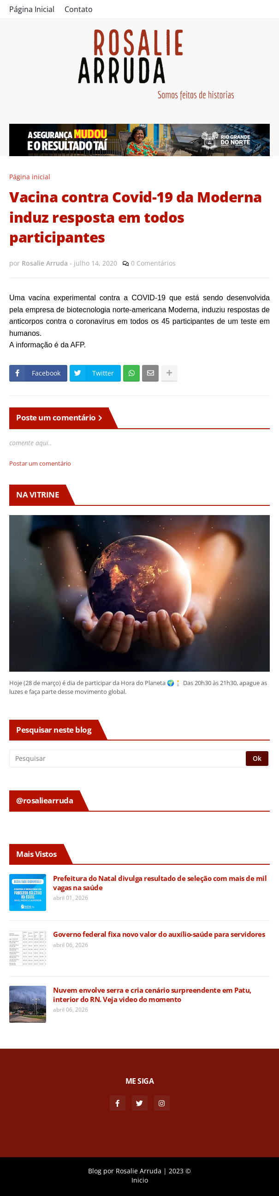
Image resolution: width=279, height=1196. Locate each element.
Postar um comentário (40, 463)
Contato (79, 9)
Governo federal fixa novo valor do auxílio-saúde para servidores (159, 934)
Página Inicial (31, 9)
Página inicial (29, 176)
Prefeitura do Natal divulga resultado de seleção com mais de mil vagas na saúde (160, 883)
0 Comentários (153, 263)
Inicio (139, 1180)
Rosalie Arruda (138, 1170)
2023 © (180, 1170)
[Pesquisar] (128, 758)
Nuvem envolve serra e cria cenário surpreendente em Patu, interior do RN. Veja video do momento (152, 995)
